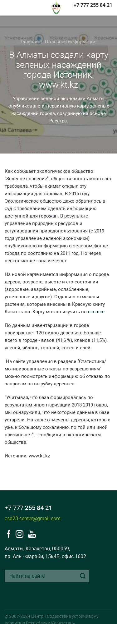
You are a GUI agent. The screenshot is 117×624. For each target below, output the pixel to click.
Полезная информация (70, 41)
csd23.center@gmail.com (33, 518)
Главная (29, 41)
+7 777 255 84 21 (93, 4)
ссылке (96, 311)
